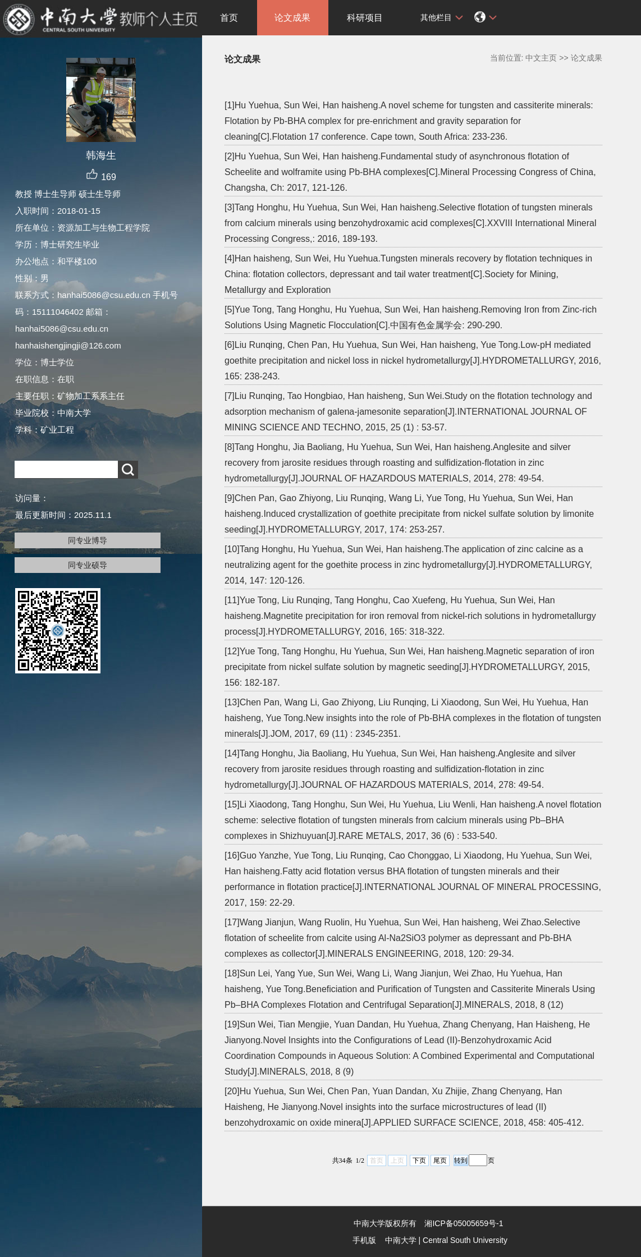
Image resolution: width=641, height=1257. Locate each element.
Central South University (465, 1240)
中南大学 (400, 1240)
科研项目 (365, 17)
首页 (229, 17)
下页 (419, 1160)
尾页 (440, 1160)
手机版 (364, 1240)
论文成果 (292, 17)
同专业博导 (87, 540)
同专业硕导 (87, 565)
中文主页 (541, 57)
